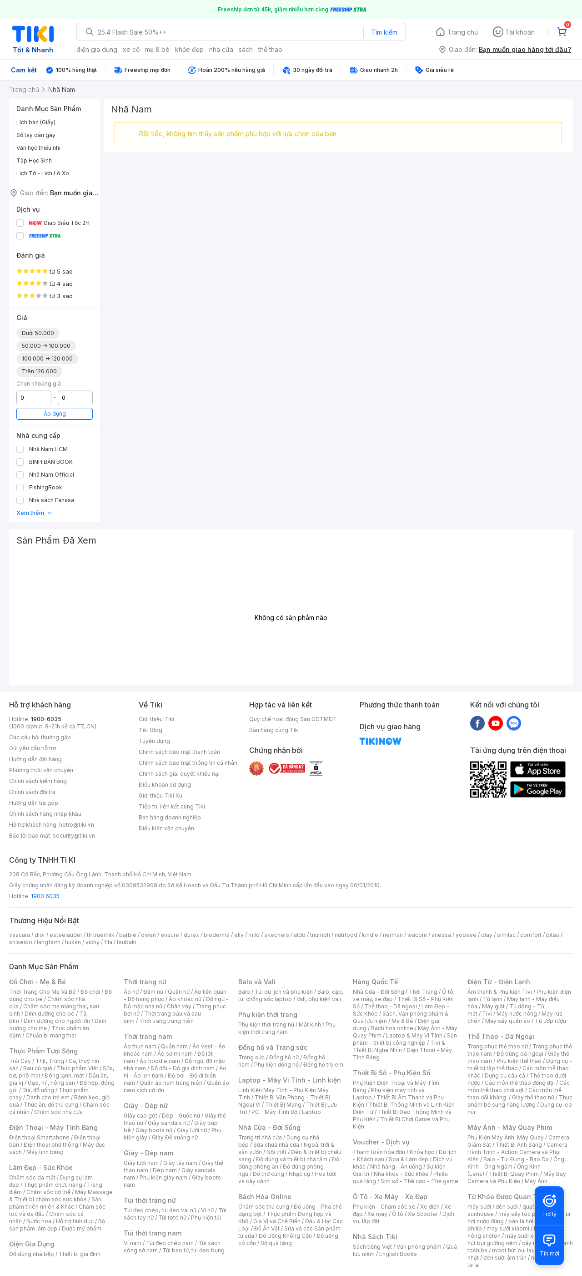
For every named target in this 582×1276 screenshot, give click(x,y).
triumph (320, 934)
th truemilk (101, 934)
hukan (73, 942)
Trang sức (251, 1057)
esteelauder (66, 934)
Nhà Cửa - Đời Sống (269, 1127)
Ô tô (397, 1213)
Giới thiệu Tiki (156, 719)
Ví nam (132, 1243)
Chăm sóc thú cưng (263, 1206)
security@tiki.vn (74, 835)
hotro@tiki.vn (76, 824)
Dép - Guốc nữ (181, 1115)
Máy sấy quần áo (507, 1020)
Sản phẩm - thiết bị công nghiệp (405, 1039)
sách (246, 49)
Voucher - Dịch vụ (381, 1142)
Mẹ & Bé (402, 1020)
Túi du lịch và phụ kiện (284, 991)
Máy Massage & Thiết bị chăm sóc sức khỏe (61, 1196)
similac (506, 934)
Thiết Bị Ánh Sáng (519, 1144)
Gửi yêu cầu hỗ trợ (32, 748)
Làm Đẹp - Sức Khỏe (41, 1167)
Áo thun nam (140, 1046)
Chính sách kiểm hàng (38, 781)
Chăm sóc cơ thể (48, 1192)
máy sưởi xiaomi (526, 1235)
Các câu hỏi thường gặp (40, 737)
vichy (92, 942)
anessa (441, 934)
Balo (244, 991)
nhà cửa (221, 49)
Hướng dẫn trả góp (33, 802)
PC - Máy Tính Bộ (274, 1111)
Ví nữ (207, 1210)
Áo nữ (131, 991)
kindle (370, 934)
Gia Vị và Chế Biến (277, 1221)
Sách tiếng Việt (372, 1246)
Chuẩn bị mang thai (50, 1035)
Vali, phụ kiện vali (318, 999)
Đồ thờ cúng (268, 1173)
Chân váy (179, 1006)
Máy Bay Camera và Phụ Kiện (516, 1177)
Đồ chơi (90, 991)
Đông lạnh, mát (64, 1075)
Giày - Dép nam (148, 1153)
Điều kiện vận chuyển (166, 828)
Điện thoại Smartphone (39, 1137)
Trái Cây (20, 1060)
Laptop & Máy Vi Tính (414, 1035)
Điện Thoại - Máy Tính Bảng (53, 1127)
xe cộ (131, 49)
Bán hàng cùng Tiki (274, 730)
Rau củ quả (37, 1068)
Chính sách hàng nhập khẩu (45, 813)
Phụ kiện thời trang (267, 1014)
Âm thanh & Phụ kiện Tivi (499, 991)
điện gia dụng (96, 49)
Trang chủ (462, 32)
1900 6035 (45, 896)
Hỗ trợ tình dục (75, 1221)
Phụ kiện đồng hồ (276, 1064)
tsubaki (126, 942)
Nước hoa (38, 1221)
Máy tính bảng (45, 1152)
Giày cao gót (140, 1115)
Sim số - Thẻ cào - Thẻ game (419, 1181)
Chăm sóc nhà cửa (58, 1111)
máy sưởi (479, 1206)
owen (148, 934)
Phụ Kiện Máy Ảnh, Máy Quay (505, 1137)
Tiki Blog (150, 730)
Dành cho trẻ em (48, 1097)
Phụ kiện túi (206, 1217)
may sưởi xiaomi (508, 1228)
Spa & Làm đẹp (408, 1159)
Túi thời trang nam (152, 1233)
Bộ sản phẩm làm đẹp (57, 1225)
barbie (127, 934)
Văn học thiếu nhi (38, 147)
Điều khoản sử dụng (165, 784)
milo (254, 934)
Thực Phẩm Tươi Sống (43, 1051)
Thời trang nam (148, 1036)
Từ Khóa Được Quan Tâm (507, 1196)
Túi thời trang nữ (150, 1200)
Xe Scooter (423, 1213)
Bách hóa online (392, 1028)
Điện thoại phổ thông (51, 1144)
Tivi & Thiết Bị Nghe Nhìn (399, 1046)
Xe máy (377, 1213)
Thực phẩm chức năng (53, 1184)
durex (191, 934)
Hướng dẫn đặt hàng (35, 759)
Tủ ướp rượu (550, 1020)
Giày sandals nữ (169, 1122)
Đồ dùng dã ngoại (520, 1053)
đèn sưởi (507, 1206)
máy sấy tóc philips (524, 1213)
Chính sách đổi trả (32, 791)
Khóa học (422, 1152)
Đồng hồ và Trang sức (272, 1047)
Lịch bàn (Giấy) (35, 122)
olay (486, 934)
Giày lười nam (141, 1162)
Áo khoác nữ (185, 999)
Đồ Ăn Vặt (267, 1228)
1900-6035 (46, 719)
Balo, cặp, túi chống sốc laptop (290, 995)
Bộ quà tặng (276, 1243)
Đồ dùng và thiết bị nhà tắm (291, 1159)
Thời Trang (423, 991)
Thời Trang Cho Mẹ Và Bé (42, 991)
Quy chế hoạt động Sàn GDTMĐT (293, 719)
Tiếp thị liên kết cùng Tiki (172, 806)
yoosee (466, 934)
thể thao (270, 49)
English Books (398, 1254)
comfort (531, 934)
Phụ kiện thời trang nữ (266, 1024)
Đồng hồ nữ (284, 1057)
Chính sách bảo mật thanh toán (179, 751)
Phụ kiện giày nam (163, 1177)
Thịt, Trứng (49, 1060)
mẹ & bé (157, 49)
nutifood (346, 934)
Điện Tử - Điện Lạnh (498, 982)
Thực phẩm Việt (77, 1068)
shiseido (20, 942)
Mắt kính (310, 1024)
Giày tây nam (180, 1162)
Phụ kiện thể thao (519, 1060)
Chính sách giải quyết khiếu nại (179, 773)
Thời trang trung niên (166, 1020)
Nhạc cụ (299, 1173)
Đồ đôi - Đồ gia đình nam (183, 1068)
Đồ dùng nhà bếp (31, 1254)
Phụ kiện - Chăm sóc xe (384, 1206)
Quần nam (174, 1046)
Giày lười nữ (192, 1130)
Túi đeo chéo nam (170, 1243)
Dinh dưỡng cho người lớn (57, 1020)
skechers (276, 934)
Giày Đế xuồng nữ (175, 1137)
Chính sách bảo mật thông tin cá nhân (188, 762)
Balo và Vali (257, 982)
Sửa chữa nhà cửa (276, 1144)
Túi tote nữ (172, 1217)
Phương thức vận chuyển (41, 770)
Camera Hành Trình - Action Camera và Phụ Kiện (517, 1152)
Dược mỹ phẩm (81, 1228)
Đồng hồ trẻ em (323, 1064)
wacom (417, 934)
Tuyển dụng (154, 740)
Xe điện (430, 1206)
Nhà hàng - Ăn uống (396, 1166)
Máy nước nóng (517, 1013)
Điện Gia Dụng (31, 1244)
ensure (170, 934)
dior (40, 934)
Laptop (311, 1111)
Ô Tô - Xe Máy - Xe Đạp (390, 1196)
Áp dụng (55, 413)
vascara (19, 934)
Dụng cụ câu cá (505, 1075)
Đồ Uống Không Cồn (285, 1235)
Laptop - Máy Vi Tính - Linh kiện (289, 1080)
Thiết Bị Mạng (283, 1104)
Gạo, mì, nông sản (51, 1082)
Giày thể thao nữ (533, 1097)
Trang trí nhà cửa (260, 1137)
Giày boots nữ (153, 1130)
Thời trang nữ (145, 982)
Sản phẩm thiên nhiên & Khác (55, 1203)
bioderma (217, 934)
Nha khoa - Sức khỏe (401, 1173)
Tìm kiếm (384, 32)
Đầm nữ (153, 991)
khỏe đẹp (189, 49)
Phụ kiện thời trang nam (287, 1028)
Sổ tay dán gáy (35, 135)
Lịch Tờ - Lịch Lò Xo (42, 173)
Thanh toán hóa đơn (379, 1152)
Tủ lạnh (492, 999)
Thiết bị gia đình (79, 1254)
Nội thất (276, 1152)
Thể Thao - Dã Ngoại (500, 1036)
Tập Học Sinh (34, 160)
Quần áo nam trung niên (171, 1082)
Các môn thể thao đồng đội (520, 1082)
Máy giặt (493, 1006)
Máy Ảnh (536, 1181)
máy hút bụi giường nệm (515, 1239)
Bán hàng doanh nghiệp (170, 817)
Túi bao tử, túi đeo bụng (193, 1250)
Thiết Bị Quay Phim (514, 1173)
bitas (552, 934)
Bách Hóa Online (264, 1196)
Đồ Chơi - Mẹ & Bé (37, 982)
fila (108, 942)
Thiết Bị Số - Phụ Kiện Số (391, 1073)
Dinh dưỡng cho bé (50, 1013)
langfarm (48, 942)
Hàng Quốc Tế (375, 982)
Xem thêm (34, 512)
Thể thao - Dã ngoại (390, 1006)
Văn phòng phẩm (419, 1246)
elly (239, 934)
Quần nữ (179, 991)
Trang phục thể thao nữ (497, 1046)
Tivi (487, 1013)
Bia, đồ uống (38, 1090)
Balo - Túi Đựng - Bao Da (516, 1159)
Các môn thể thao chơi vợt (518, 1086)
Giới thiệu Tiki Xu (160, 795)
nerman (393, 934)
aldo (300, 934)
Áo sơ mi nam (175, 1053)
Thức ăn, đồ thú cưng (51, 1104)
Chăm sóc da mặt (32, 1177)
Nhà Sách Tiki (375, 1236)
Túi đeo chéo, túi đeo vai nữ (160, 1210)
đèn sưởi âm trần (505, 1257)
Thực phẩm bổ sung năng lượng (519, 1101)
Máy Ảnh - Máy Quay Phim (509, 1127)
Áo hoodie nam (160, 1060)
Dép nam (165, 1170)
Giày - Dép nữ (146, 1105)
